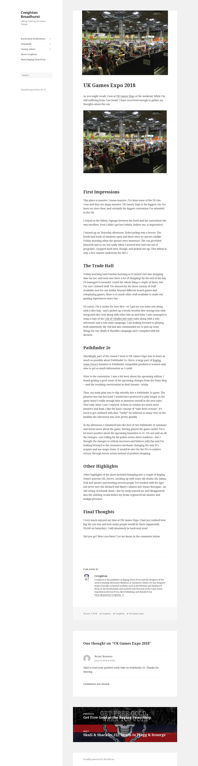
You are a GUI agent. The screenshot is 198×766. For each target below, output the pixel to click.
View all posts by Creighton (107, 594)
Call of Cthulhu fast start (119, 318)
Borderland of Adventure (33, 38)
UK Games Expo (125, 96)
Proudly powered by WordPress (98, 759)
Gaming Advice (28, 49)
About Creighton (29, 54)
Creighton (106, 613)
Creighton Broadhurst (30, 14)
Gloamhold (26, 44)
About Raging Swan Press (33, 59)
